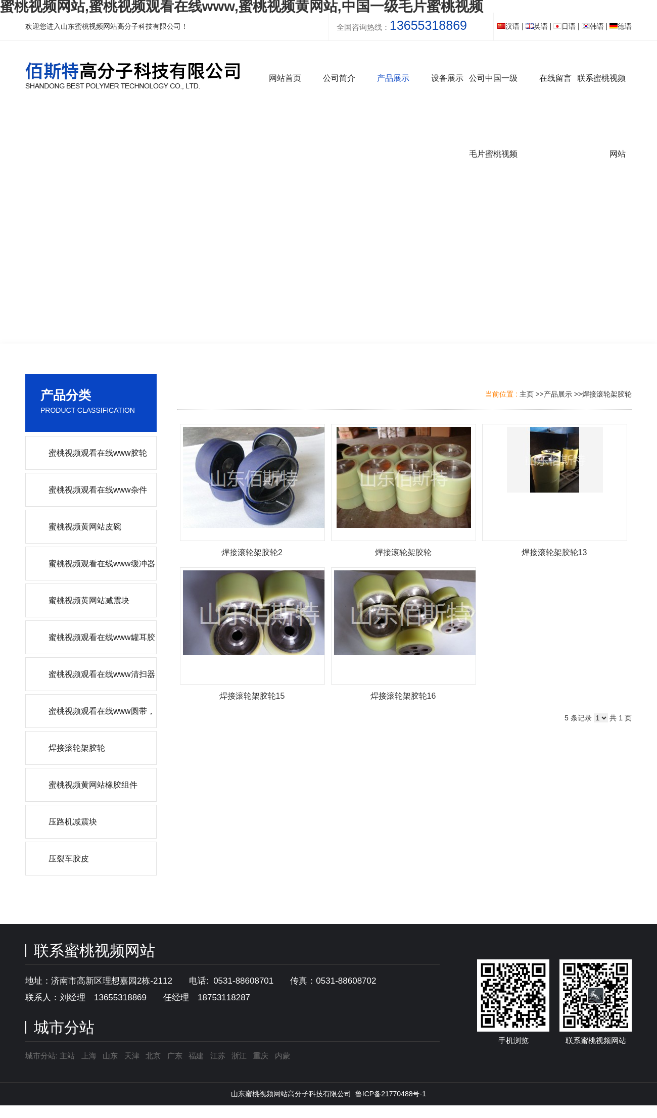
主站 (66, 1055)
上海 (89, 1055)
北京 (153, 1055)
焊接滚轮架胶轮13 (554, 552)
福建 (196, 1055)
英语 (537, 26)
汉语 (508, 26)
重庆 (260, 1055)
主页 (527, 394)
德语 (620, 26)
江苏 (217, 1055)
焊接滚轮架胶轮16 (403, 696)
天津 (131, 1055)
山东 (110, 1055)
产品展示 (558, 394)
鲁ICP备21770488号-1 (390, 1094)
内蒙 (282, 1055)
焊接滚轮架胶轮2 (252, 552)
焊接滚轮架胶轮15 (252, 696)
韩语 (593, 26)
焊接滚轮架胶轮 (607, 394)
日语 (564, 26)
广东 (174, 1055)
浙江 (239, 1055)
